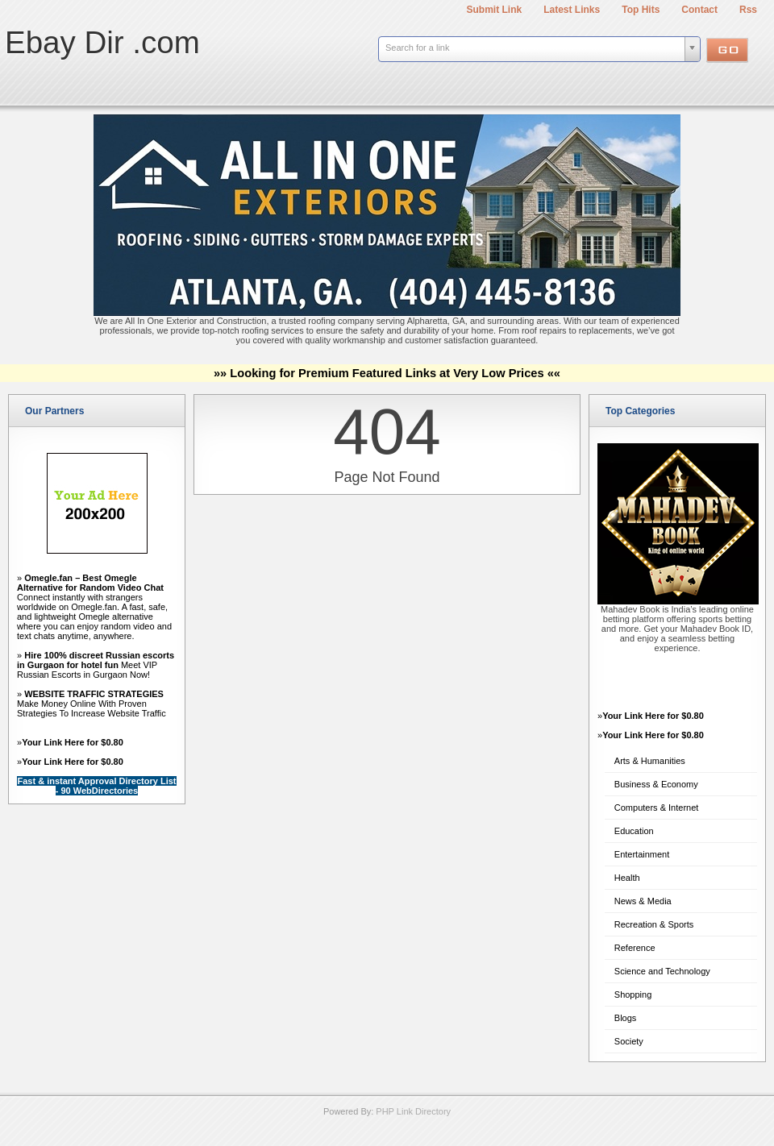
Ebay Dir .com (102, 42)
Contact (699, 9)
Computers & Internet (656, 807)
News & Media (643, 901)
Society (628, 1041)
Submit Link (494, 9)
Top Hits (641, 9)
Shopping (633, 994)
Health (627, 877)
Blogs (625, 1018)
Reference (634, 948)
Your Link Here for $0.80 (72, 742)
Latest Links (571, 9)
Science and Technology (662, 971)
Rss (748, 9)
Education (634, 831)
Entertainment (641, 854)
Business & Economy (656, 784)
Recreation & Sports (653, 924)
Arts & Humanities (649, 761)
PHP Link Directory (413, 1111)
